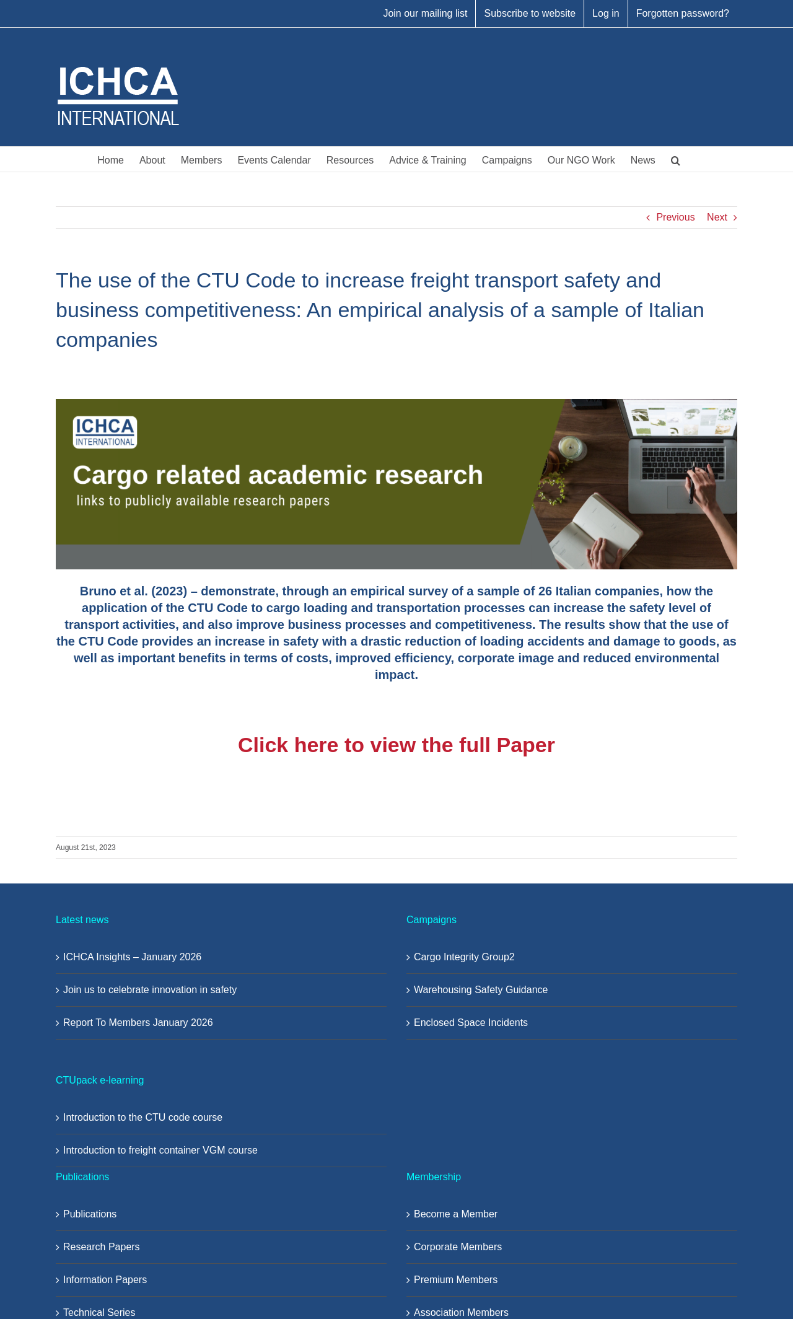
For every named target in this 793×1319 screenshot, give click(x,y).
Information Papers (105, 1279)
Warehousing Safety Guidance (481, 989)
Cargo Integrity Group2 (464, 957)
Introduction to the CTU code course (142, 1117)
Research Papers (101, 1247)
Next (717, 217)
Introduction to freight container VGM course (160, 1150)
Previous (675, 217)
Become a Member (455, 1214)
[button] (675, 159)
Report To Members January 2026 (138, 1022)
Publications (89, 1214)
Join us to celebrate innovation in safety (150, 989)
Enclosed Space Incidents (471, 1022)
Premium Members (455, 1279)
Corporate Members (458, 1247)
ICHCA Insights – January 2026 (132, 957)
